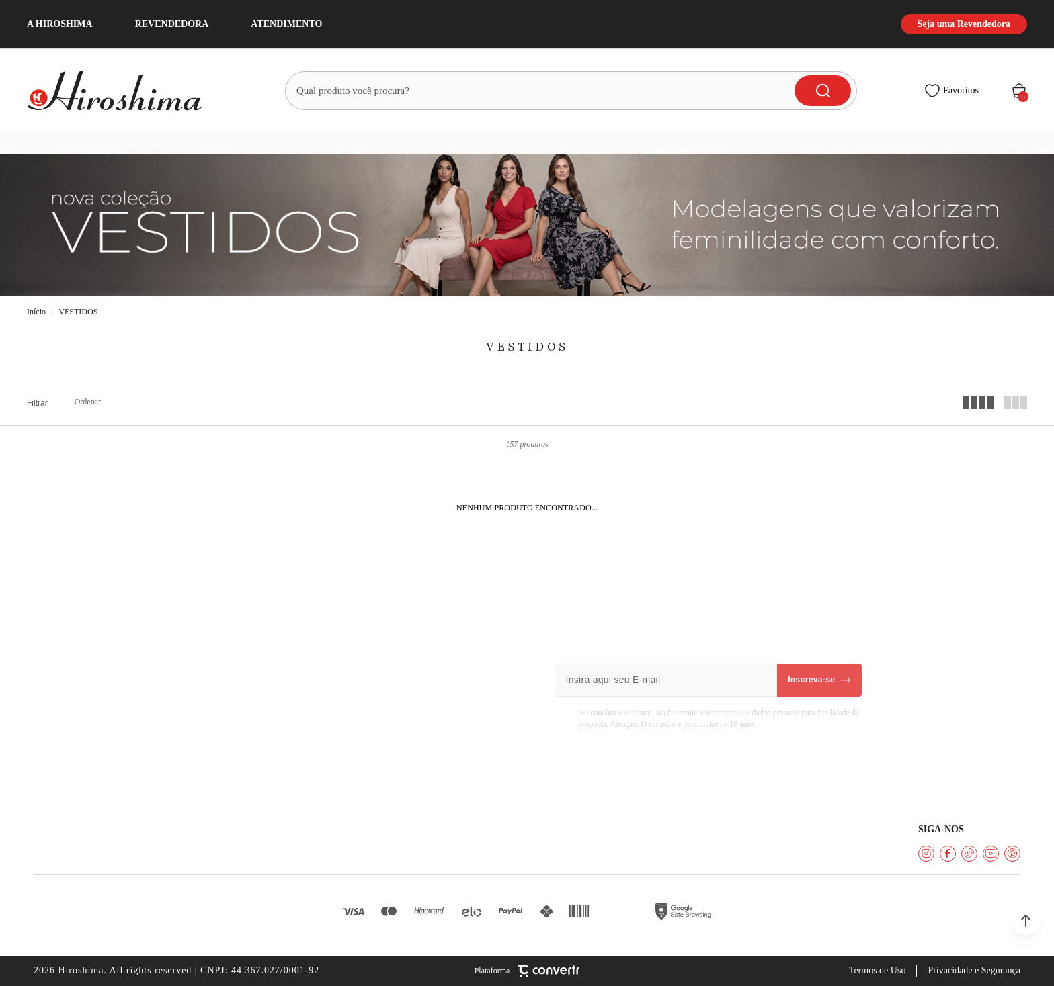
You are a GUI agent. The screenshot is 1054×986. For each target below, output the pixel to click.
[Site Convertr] (527, 971)
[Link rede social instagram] (926, 854)
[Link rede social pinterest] (1012, 854)
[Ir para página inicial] (36, 312)
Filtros (37, 403)
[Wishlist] (951, 91)
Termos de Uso (877, 970)
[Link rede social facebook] (948, 854)
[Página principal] (122, 91)
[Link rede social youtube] (991, 854)
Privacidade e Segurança (974, 970)
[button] (1026, 921)
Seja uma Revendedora (964, 24)
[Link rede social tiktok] (969, 854)
